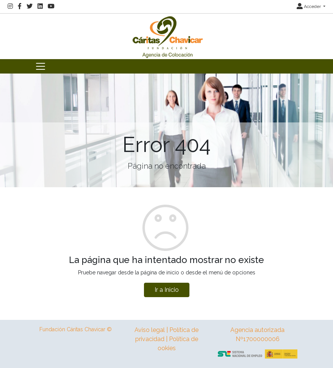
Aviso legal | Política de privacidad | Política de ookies (166, 339)
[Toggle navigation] (40, 66)
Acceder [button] (309, 6)
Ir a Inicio (167, 289)
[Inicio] (166, 35)
